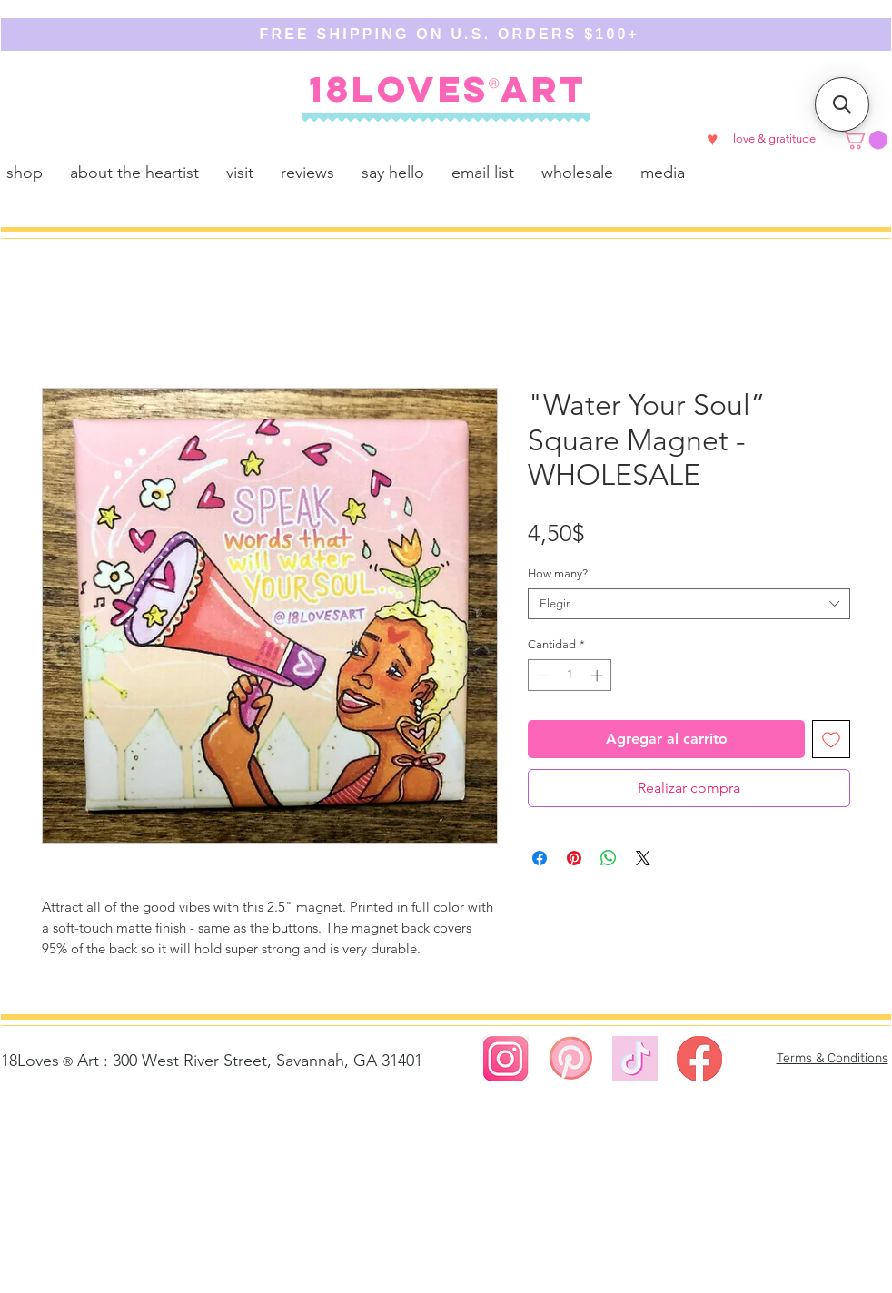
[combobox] (689, 603)
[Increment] (599, 675)
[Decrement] (541, 675)
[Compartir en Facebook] (539, 858)
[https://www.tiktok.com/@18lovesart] (635, 1058)
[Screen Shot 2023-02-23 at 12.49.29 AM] (699, 1058)
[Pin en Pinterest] (574, 858)
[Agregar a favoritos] (831, 739)
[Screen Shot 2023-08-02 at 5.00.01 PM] (570, 1058)
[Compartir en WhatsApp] (608, 858)
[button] (864, 140)
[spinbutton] (570, 675)
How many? (558, 573)
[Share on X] (643, 858)
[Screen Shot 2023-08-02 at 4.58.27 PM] (506, 1058)
